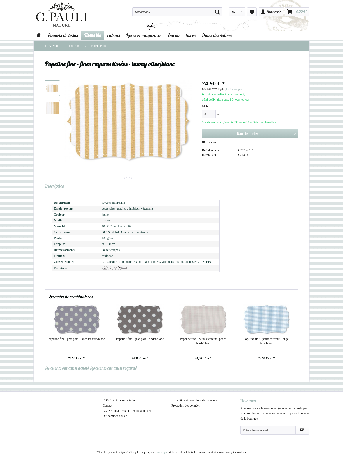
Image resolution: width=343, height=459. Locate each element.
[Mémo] (252, 11)
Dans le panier (266, 133)
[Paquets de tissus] (62, 35)
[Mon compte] (271, 11)
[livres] (191, 35)
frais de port (162, 452)
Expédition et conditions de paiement (194, 400)
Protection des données (186, 405)
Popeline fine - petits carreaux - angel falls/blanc (266, 341)
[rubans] (113, 35)
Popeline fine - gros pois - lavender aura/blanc (76, 339)
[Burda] (173, 35)
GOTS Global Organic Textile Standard (127, 410)
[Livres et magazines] (143, 35)
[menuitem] (177, 13)
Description (54, 186)
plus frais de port (234, 89)
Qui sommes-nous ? (115, 415)
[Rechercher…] (177, 11)
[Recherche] (217, 11)
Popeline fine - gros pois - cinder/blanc (140, 339)
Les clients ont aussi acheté (67, 368)
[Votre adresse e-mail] (268, 430)
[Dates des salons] (217, 35)
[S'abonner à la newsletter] (302, 430)
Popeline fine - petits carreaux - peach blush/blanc (203, 341)
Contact (107, 405)
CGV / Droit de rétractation (119, 400)
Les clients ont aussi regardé (113, 368)
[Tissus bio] (92, 35)
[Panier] (297, 11)
